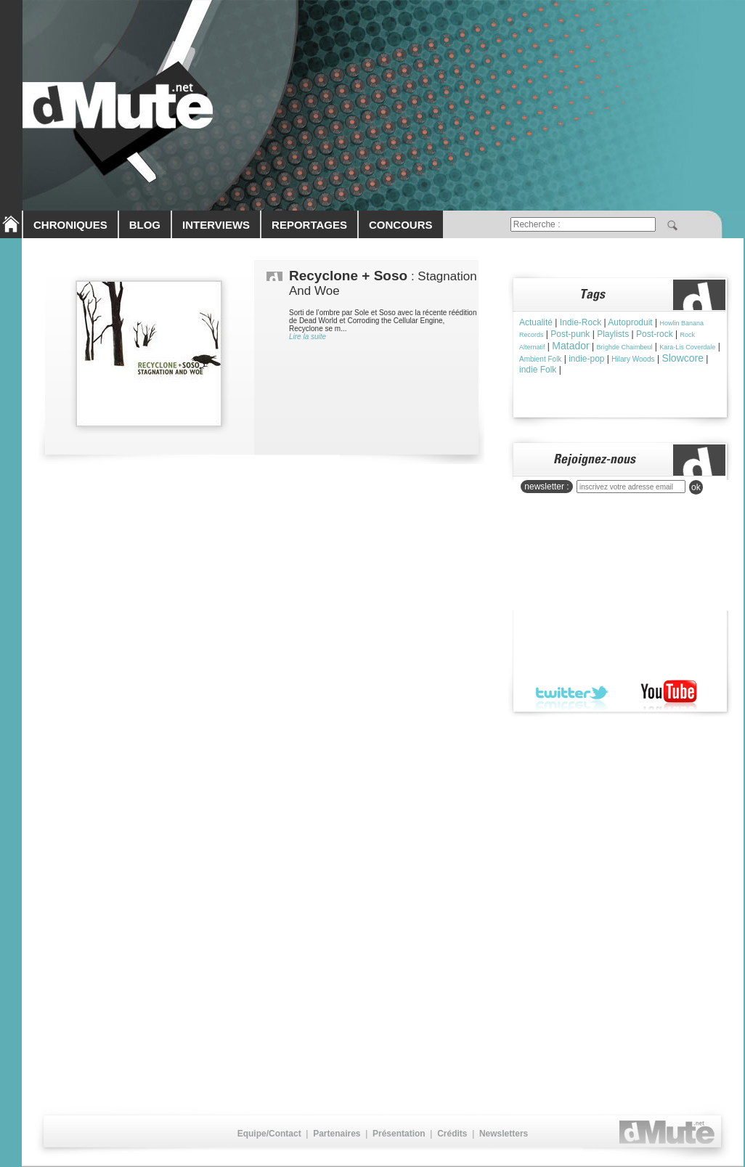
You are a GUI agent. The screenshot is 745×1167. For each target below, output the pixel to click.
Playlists (613, 334)
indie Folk (537, 370)
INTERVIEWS (216, 225)
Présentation (399, 1134)
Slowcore (682, 358)
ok (696, 487)
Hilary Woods (632, 359)
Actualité (536, 322)
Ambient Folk (540, 359)
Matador (570, 345)
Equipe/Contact (269, 1134)
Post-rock (654, 334)
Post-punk (570, 334)
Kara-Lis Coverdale (687, 347)
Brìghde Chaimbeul (624, 347)
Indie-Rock (580, 322)
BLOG (144, 225)
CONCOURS (401, 225)
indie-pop (586, 359)
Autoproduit (630, 322)
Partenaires (336, 1134)
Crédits (452, 1134)
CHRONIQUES (70, 225)
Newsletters (503, 1134)
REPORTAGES (309, 225)
